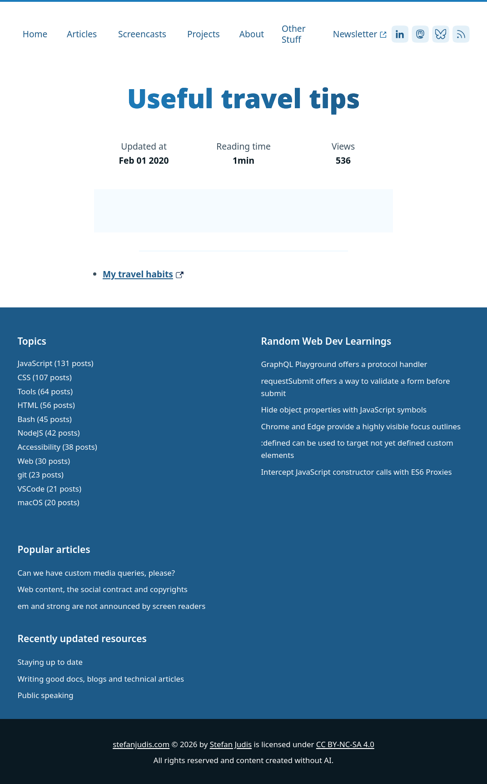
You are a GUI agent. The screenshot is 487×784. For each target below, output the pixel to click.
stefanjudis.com (141, 744)
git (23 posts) (40, 474)
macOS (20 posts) (48, 502)
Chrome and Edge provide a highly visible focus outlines (361, 426)
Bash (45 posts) (44, 419)
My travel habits (138, 274)
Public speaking (45, 695)
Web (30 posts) (43, 461)
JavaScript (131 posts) (55, 363)
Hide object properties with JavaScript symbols (344, 409)
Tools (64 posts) (45, 391)
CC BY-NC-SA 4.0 (345, 744)
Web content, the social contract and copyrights (102, 589)
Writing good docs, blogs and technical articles (100, 678)
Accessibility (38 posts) (57, 447)
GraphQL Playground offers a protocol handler (344, 364)
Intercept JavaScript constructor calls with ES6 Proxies (356, 472)
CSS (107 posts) (44, 377)
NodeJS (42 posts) (48, 432)
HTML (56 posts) (46, 405)
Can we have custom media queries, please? (96, 573)
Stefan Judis (231, 744)
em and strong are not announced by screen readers (111, 606)
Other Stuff (294, 33)
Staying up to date (50, 662)
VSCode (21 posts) (49, 488)
